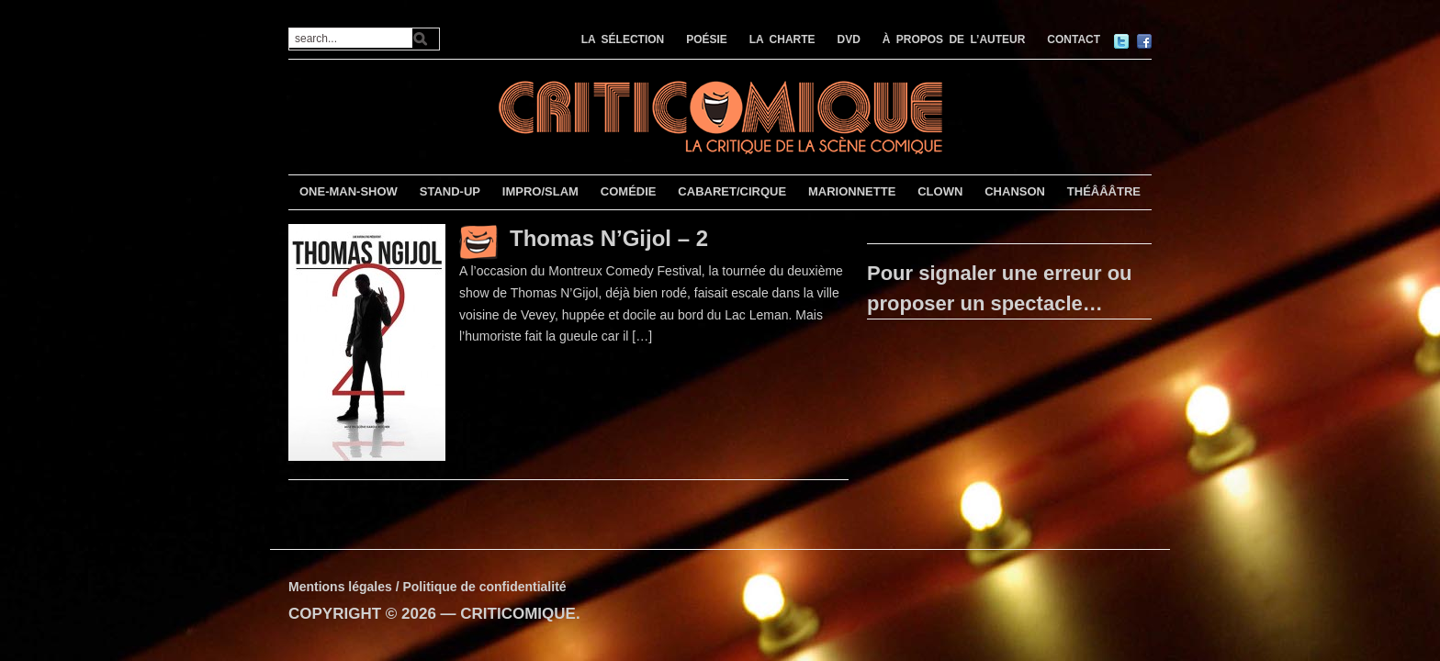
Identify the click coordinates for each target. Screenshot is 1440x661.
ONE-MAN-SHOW (348, 191)
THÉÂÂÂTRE (1104, 191)
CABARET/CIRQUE (732, 191)
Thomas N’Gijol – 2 (609, 238)
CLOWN (939, 191)
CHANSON (1014, 191)
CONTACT (1073, 39)
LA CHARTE (782, 39)
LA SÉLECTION (623, 39)
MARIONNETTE (851, 191)
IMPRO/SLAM (540, 191)
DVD (849, 39)
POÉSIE (706, 39)
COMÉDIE (629, 191)
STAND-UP (450, 191)
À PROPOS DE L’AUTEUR (954, 39)
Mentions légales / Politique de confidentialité (427, 586)
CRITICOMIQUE (518, 613)
